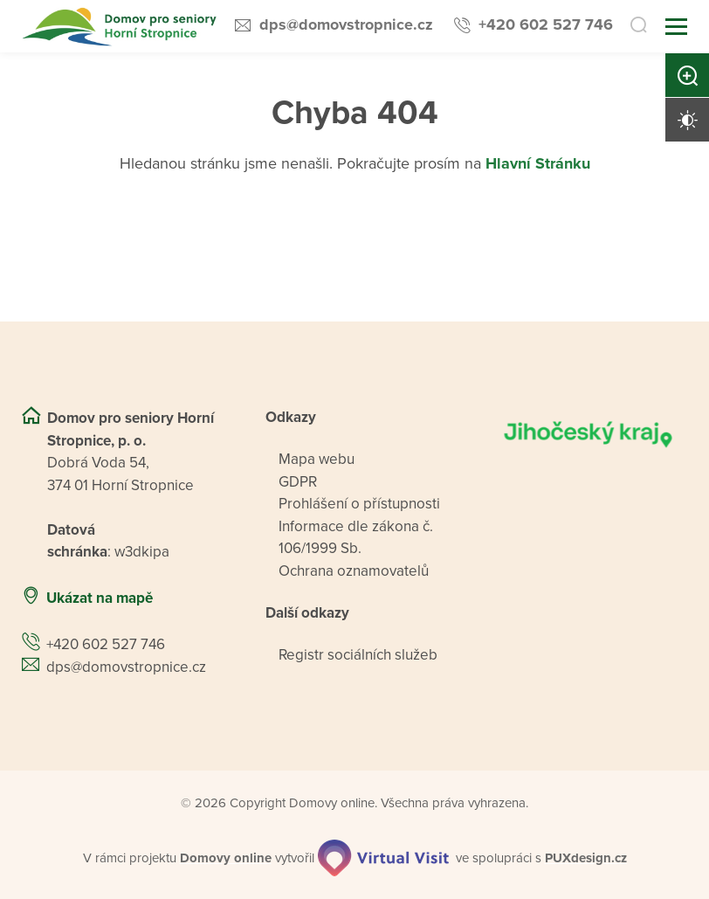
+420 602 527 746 (545, 24)
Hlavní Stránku (537, 163)
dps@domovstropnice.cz (346, 24)
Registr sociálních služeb (358, 655)
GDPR (298, 482)
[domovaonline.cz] (226, 858)
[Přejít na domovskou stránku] (121, 26)
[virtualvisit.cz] (383, 858)
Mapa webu (316, 459)
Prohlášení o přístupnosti (359, 503)
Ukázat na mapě (99, 598)
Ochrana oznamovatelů (354, 571)
